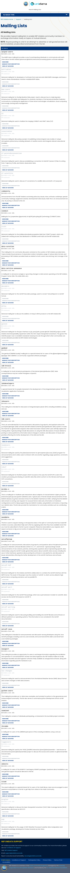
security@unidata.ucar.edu (32, 856)
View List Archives (8, 66)
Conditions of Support (19, 860)
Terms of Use (58, 860)
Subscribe (5, 62)
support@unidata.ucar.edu (13, 853)
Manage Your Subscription (11, 64)
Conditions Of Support (13, 848)
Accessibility (6, 862)
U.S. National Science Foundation (57, 868)
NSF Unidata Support (11, 850)
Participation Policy (34, 860)
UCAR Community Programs (38, 865)
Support (18, 19)
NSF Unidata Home (7, 19)
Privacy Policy (47, 860)
